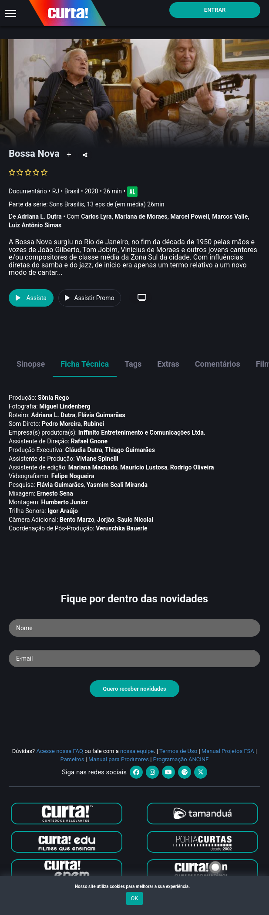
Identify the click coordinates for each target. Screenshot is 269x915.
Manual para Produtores (118, 759)
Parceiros (72, 759)
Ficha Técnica (85, 363)
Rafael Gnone (89, 441)
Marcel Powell (189, 216)
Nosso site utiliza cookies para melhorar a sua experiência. (134, 886)
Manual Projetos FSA (228, 751)
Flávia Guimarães (101, 415)
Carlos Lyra (96, 216)
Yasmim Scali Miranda (117, 484)
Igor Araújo (62, 510)
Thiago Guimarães (130, 449)
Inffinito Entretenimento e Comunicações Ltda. (141, 432)
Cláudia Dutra (83, 449)
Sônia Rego (53, 397)
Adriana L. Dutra (39, 216)
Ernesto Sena (55, 493)
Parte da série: (87, 204)
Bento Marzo (77, 519)
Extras (168, 363)
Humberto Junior (64, 502)
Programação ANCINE (181, 759)
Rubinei (94, 423)
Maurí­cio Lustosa (144, 467)
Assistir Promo (89, 297)
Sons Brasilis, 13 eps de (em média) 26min (107, 204)
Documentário (28, 190)
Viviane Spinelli (97, 458)
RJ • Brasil (66, 190)
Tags (132, 363)
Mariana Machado (93, 467)
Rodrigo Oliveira (192, 467)
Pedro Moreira (61, 423)
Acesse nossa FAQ (59, 751)
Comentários (217, 363)
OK (134, 898)
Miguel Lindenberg (64, 406)
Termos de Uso (178, 751)
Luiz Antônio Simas (35, 225)
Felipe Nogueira (72, 476)
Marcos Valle (230, 216)
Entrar (215, 10)
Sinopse (31, 363)
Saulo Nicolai (135, 519)
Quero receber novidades (134, 688)
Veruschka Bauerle (121, 528)
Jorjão (105, 519)
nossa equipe (137, 751)
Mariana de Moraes (140, 216)
